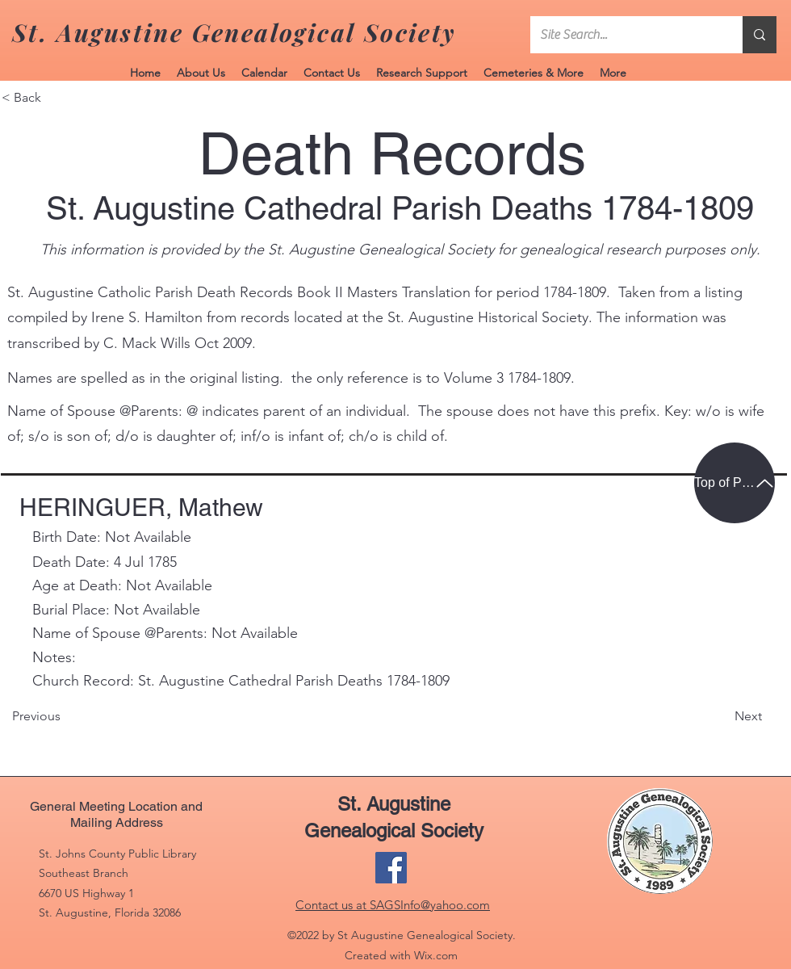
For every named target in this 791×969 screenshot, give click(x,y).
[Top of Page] (734, 483)
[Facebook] (391, 867)
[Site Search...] (624, 34)
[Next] (721, 717)
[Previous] (86, 717)
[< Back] (55, 98)
